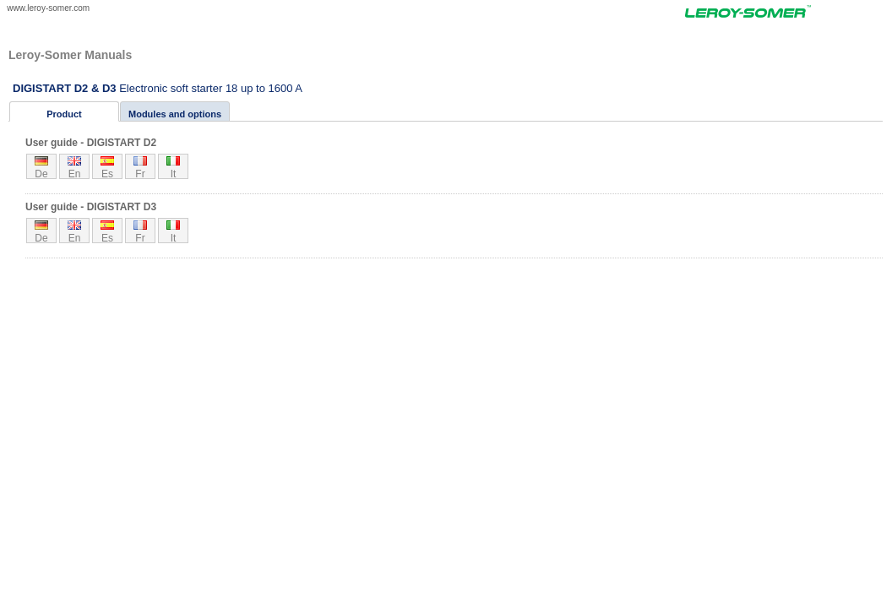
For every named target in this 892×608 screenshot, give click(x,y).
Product (64, 114)
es (107, 173)
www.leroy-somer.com (48, 8)
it (174, 173)
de (41, 173)
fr (139, 173)
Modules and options (174, 114)
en (74, 173)
